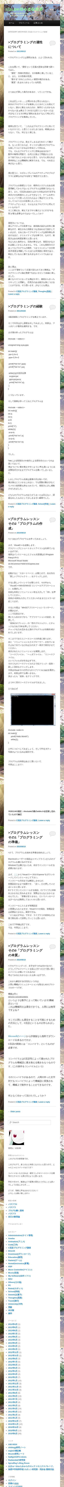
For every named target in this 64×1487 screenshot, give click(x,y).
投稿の (13, 1483)
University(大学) (15, 1304)
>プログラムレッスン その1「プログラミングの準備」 (25, 837)
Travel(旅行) (13, 1301)
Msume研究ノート (16, 1454)
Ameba (11, 1238)
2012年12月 (13, 1352)
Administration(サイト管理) (20, 1235)
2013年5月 (12, 1340)
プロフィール (24, 23)
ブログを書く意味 (16, 1210)
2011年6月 (12, 1402)
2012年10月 (13, 1355)
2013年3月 (12, 1346)
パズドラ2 (12, 1204)
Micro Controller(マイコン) (20, 1270)
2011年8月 (12, 1396)
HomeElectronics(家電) (18, 1263)
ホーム (11, 23)
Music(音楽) (13, 1273)
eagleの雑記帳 (14, 1451)
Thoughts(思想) (44, 291)
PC (9, 1285)
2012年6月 (12, 1365)
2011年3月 (12, 1412)
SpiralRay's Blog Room (19, 1463)
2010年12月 (13, 1421)
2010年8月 (12, 1433)
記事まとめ (38, 23)
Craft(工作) (13, 1245)
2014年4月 (12, 1324)
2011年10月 (13, 1390)
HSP (10, 1266)
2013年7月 (12, 1334)
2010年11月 (13, 1424)
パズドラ (12, 1207)
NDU (10, 1279)
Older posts (14, 1112)
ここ (16, 874)
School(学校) (43, 504)
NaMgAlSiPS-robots (17, 1457)
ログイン (12, 1480)
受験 (10, 1307)
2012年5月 (12, 1368)
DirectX (11, 1251)
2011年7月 (12, 1399)
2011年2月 (12, 1415)
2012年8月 (12, 1359)
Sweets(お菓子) (15, 1295)
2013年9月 (12, 1327)
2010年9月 (12, 1430)
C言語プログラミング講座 (26, 291)
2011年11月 (13, 1387)
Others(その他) (15, 1282)
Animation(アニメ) (16, 1241)
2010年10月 (13, 1427)
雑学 (10, 1313)
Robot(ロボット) (15, 1288)
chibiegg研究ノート (17, 1447)
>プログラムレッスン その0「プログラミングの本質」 (25, 950)
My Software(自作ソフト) (19, 1276)
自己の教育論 (14, 1217)
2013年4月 (12, 1343)
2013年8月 (12, 1330)
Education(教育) (15, 1257)
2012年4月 (12, 1371)
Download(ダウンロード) (19, 1254)
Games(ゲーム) (15, 1260)
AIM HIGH (12, 1444)
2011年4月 (12, 1408)
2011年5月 (12, 1405)
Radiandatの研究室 (16, 1460)
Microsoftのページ (17, 1036)
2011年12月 (13, 1384)
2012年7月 (12, 1362)
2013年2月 (12, 1349)
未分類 (11, 1310)
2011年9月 (12, 1393)
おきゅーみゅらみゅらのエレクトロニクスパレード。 (31, 1466)
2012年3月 (12, 1374)
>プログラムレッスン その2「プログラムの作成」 (25, 523)
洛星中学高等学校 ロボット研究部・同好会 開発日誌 (31, 1469)
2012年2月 (12, 1377)
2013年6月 (12, 1337)
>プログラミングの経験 (25, 306)
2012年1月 (12, 1380)
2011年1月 (12, 1418)
